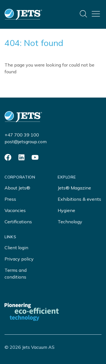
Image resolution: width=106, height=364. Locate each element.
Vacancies (15, 210)
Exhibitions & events (79, 199)
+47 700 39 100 (22, 135)
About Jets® (17, 188)
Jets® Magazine (74, 188)
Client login (16, 247)
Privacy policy (19, 259)
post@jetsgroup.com (26, 141)
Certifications (18, 221)
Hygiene (66, 210)
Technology (70, 221)
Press (10, 199)
